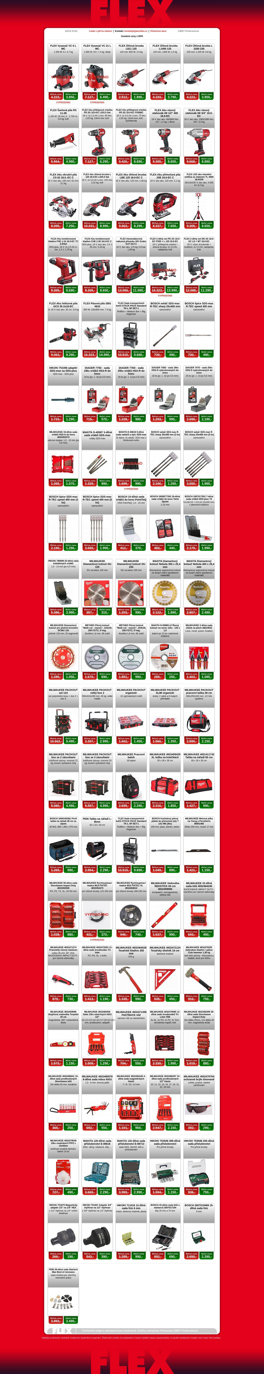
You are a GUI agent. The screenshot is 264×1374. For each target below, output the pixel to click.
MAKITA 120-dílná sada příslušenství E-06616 (97, 1142)
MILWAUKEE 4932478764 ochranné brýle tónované (199, 1078)
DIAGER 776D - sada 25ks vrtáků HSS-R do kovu (131, 370)
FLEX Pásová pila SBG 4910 (97, 305)
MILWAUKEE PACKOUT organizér (131, 691)
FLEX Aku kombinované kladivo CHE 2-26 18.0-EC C (97, 240)
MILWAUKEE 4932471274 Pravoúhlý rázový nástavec (63, 948)
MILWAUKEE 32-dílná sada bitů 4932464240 (199, 885)
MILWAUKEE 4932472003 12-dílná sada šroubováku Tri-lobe (97, 950)
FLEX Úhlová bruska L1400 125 (165, 47)
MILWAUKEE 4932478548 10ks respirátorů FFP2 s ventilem (63, 1143)
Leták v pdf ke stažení (100, 31)
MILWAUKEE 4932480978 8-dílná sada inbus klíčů (97, 1078)
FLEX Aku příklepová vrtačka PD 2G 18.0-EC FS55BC (131, 111)
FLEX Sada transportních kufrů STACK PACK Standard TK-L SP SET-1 (131, 306)
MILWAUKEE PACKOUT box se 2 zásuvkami (63, 756)
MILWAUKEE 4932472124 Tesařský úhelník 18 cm (165, 949)
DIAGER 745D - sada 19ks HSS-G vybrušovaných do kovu (165, 370)
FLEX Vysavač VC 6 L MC (63, 47)
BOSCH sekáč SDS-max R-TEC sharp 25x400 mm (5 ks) (199, 433)
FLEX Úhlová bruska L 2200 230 (199, 47)
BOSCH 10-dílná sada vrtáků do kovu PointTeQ (131, 498)
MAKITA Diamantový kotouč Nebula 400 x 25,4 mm (199, 564)
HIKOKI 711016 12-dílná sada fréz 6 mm (131, 1207)
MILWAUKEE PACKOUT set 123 (63, 691)
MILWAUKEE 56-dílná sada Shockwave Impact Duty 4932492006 (63, 885)
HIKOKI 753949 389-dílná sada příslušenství (165, 1142)
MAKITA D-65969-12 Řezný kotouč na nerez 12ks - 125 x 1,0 (165, 628)
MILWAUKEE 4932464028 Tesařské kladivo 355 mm (131, 950)
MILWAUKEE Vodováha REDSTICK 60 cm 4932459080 (165, 886)
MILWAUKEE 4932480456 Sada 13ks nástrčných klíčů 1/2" (97, 1014)
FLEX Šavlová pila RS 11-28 (63, 112)
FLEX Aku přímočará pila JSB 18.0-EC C (165, 176)
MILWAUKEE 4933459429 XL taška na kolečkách (165, 756)
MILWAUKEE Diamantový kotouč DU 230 (131, 564)
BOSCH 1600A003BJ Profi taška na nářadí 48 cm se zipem (63, 821)
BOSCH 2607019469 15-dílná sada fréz (199, 1207)
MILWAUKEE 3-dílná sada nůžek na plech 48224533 (199, 626)
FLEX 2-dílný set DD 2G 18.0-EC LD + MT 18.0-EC (199, 240)
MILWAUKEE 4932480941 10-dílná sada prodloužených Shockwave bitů (63, 1079)
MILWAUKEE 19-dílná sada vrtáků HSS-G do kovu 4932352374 (63, 434)
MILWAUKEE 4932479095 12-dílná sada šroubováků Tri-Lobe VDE (165, 1014)
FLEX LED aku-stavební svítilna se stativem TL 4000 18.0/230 (199, 177)
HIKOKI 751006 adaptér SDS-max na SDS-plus (63, 369)
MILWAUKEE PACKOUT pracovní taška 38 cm (199, 691)
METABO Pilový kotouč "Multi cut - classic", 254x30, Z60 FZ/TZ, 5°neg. (131, 628)
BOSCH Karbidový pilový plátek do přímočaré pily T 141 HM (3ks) (165, 821)
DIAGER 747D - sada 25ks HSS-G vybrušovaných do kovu (199, 370)
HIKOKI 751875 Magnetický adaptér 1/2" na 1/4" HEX (63, 1206)
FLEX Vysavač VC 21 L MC (97, 47)
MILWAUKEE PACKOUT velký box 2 (97, 691)
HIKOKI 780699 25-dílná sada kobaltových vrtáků (63, 562)
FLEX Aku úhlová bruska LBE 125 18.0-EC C (131, 176)
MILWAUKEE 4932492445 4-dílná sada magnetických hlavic (131, 1079)
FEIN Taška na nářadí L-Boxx (97, 820)
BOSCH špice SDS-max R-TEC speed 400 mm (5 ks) (97, 499)
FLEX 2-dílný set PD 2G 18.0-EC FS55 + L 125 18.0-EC (165, 240)
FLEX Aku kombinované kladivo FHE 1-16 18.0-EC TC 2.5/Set (63, 241)
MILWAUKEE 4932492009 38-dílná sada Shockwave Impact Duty (199, 1014)
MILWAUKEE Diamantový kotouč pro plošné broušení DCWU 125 (63, 628)
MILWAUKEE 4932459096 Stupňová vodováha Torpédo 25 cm (63, 1014)
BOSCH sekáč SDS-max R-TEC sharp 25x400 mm (165, 305)
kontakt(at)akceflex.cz (135, 31)
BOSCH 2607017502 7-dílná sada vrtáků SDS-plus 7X (199, 497)
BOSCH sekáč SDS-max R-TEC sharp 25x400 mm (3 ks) (165, 433)
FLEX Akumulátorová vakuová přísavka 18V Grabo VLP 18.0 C (131, 241)
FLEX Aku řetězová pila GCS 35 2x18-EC (63, 305)
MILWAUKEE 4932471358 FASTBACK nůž (131, 1013)
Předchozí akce (158, 31)
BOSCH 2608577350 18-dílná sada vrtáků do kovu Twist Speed (165, 499)
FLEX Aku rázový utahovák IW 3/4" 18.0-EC (198, 113)
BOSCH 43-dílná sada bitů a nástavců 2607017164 (165, 1206)
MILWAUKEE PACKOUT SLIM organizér (165, 691)
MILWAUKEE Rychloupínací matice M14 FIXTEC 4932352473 (97, 885)
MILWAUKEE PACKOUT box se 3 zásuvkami (97, 756)
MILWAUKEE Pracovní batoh (131, 756)
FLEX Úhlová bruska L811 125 (131, 47)
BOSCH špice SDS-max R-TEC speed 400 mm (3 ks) (63, 499)
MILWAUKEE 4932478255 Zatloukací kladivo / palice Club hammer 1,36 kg (198, 950)
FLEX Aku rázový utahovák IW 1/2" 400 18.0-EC (165, 113)
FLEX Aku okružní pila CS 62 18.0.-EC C (63, 176)
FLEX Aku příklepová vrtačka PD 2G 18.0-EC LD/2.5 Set (97, 111)
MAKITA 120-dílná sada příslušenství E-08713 (131, 1142)
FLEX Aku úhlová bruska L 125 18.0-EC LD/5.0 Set (97, 175)
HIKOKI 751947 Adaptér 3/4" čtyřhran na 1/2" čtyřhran (97, 1206)
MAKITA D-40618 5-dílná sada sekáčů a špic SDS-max (131, 433)
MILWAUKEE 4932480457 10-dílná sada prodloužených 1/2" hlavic (165, 1079)
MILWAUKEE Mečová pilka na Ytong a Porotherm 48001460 (199, 821)
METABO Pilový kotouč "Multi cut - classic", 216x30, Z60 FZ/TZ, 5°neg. (97, 628)
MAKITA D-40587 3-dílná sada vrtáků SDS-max (97, 434)
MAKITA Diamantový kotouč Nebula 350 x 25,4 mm (165, 564)
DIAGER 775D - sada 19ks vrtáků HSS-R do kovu (97, 370)
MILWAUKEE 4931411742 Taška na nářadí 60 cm (199, 756)
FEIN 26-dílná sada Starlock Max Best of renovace (63, 1270)
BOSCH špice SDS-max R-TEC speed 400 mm (199, 305)
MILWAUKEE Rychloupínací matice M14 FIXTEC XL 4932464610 (131, 885)
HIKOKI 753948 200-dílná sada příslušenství (199, 1142)
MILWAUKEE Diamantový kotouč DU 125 (97, 564)
